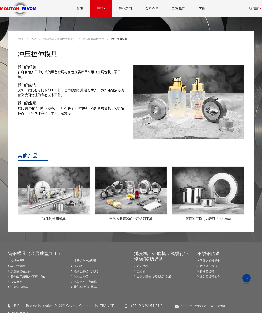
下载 (202, 8)
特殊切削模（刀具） (87, 261)
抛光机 (141, 261)
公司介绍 (152, 8)
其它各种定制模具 (85, 277)
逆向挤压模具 (19, 277)
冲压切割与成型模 (93, 39)
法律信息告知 (19, 304)
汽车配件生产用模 (85, 272)
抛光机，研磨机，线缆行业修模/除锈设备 (161, 246)
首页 (80, 8)
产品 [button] (100, 8)
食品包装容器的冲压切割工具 (130, 209)
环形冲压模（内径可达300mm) (208, 209)
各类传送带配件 (210, 266)
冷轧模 (78, 256)
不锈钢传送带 (211, 243)
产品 (33, 39)
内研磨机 (142, 256)
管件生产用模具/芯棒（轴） (28, 266)
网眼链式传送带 (210, 250)
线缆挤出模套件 (20, 261)
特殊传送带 (207, 261)
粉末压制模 (81, 266)
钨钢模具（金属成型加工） (59, 39)
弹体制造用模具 (54, 209)
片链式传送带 (208, 256)
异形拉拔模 (17, 256)
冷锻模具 (16, 272)
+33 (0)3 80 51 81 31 (147, 296)
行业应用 (125, 8)
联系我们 (178, 8)
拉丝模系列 (17, 250)
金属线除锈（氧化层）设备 (154, 266)
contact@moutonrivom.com (203, 296)
